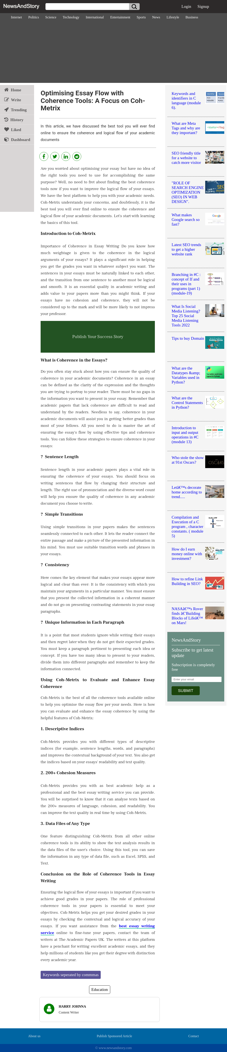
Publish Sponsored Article (114, 1036)
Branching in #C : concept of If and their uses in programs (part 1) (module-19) (186, 283)
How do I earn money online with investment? (187, 554)
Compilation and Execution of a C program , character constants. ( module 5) (187, 526)
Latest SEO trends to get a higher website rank (186, 249)
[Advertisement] (113, 53)
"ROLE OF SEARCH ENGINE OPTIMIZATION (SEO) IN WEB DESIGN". (188, 192)
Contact (193, 1036)
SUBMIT (185, 690)
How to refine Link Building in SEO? (187, 581)
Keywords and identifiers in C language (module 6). (186, 100)
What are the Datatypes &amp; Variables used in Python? (186, 375)
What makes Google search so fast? (185, 219)
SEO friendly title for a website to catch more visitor (186, 158)
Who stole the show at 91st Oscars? (188, 459)
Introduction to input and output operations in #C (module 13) (185, 435)
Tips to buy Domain (188, 338)
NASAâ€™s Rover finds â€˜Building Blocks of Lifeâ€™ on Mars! (187, 616)
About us (34, 1036)
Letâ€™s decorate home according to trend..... (187, 492)
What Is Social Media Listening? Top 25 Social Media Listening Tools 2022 (186, 315)
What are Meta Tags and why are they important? (186, 128)
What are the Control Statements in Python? (187, 403)
